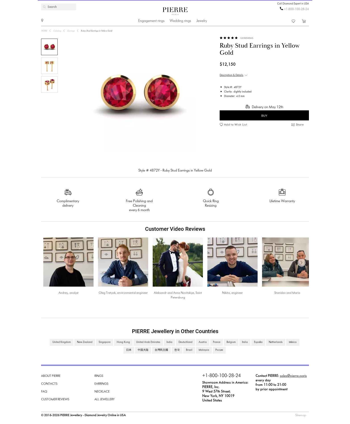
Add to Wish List (235, 125)
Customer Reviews (55, 399)
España (258, 342)
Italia (245, 342)
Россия (219, 350)
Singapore (104, 342)
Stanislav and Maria (287, 293)
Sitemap (300, 415)
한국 (177, 350)
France (216, 342)
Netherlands (276, 342)
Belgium (231, 342)
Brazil (189, 350)
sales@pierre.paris (293, 376)
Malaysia (204, 350)
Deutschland (185, 342)
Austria (203, 342)
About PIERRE (50, 376)
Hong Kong (123, 342)
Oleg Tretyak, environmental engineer (123, 293)
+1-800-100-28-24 (296, 9)
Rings (98, 376)
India (169, 342)
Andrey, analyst (68, 293)
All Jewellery (104, 399)
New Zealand (84, 342)
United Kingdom (61, 342)
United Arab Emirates (148, 342)
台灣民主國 (161, 350)
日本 (128, 350)
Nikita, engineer (232, 293)
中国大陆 (143, 350)
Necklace (102, 391)
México (293, 342)
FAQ (44, 391)
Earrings (101, 383)
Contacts (49, 383)
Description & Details (231, 75)
